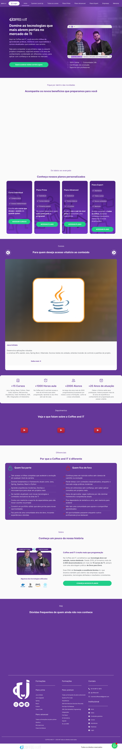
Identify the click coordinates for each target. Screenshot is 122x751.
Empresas (105, 3)
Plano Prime (66, 3)
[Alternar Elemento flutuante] (114, 745)
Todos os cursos (52, 3)
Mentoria (116, 3)
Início (25, 3)
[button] (8, 252)
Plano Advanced (80, 3)
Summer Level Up (37, 3)
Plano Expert (94, 3)
